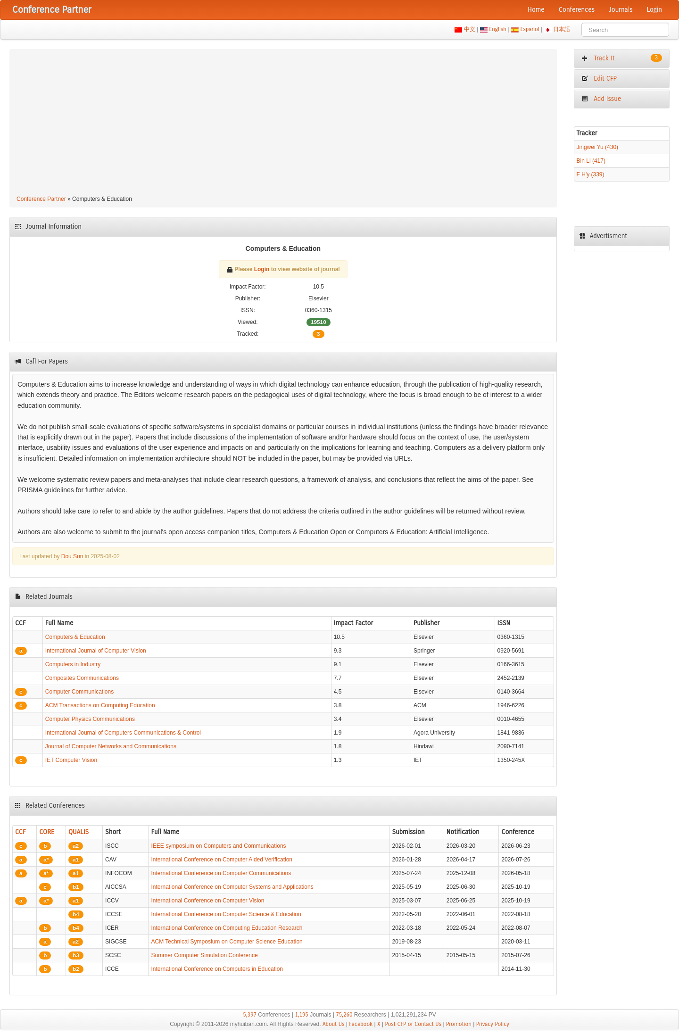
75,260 (344, 1014)
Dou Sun (72, 556)
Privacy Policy (492, 1024)
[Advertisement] (283, 124)
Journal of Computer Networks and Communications (110, 746)
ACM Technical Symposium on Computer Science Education (226, 941)
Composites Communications (82, 678)
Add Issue (601, 99)
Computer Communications (79, 691)
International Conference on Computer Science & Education (226, 914)
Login (654, 10)
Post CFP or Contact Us (413, 1024)
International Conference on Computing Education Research (226, 928)
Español (530, 29)
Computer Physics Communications (90, 719)
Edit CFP (599, 78)
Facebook (361, 1024)
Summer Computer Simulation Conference (204, 955)
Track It (621, 58)
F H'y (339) (590, 174)
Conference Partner (41, 199)
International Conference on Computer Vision (207, 900)
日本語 (562, 29)
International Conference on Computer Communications (221, 873)
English (498, 29)
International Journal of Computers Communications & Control (123, 732)
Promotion (459, 1024)
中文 (469, 29)
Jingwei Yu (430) (598, 147)
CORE (46, 832)
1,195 (301, 1014)
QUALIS (78, 832)
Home (536, 10)
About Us (334, 1024)
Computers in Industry (72, 664)
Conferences (577, 10)
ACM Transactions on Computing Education (100, 705)
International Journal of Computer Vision (95, 650)
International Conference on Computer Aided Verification (221, 859)
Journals (620, 10)
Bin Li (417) (591, 160)
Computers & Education (75, 637)
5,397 (250, 1014)
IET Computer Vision (71, 760)
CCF (20, 832)
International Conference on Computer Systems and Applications (232, 887)
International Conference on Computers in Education (217, 969)
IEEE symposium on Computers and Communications (218, 846)
